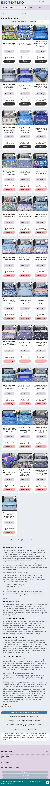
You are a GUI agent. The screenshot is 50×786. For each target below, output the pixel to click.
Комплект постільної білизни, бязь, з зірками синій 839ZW (25, 387)
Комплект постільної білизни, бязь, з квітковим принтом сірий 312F (9, 515)
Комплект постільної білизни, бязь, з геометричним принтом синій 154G (40, 430)
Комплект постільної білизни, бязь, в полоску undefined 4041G (41, 301)
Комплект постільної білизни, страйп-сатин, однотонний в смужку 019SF (24, 301)
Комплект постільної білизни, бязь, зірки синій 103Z (41, 344)
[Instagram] (23, 2)
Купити (9, 61)
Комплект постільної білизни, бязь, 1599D (41, 172)
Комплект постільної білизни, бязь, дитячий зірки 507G (9, 472)
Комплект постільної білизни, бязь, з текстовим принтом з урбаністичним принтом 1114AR (25, 472)
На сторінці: (33, 21)
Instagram (25, 775)
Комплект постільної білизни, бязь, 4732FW (41, 258)
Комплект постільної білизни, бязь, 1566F (25, 258)
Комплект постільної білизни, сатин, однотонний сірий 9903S (9, 87)
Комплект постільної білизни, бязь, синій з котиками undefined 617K (9, 301)
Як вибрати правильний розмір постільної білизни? (24, 720)
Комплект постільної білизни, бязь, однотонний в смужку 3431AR (25, 430)
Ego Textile (4, 14)
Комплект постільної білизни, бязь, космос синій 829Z (41, 130)
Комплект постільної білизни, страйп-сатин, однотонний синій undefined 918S (40, 44)
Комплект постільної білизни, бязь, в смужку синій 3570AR (9, 430)
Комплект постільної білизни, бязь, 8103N (25, 215)
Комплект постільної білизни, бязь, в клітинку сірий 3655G (9, 173)
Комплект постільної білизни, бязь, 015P (9, 44)
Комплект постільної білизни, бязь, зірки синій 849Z (25, 87)
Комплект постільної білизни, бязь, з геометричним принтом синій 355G (9, 344)
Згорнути (5, 704)
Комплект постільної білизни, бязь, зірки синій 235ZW (25, 344)
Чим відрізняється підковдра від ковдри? (24, 729)
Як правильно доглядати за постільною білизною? (24, 712)
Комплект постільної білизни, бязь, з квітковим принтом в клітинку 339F (41, 473)
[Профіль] (40, 2)
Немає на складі (9, 189)
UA (40, 7)
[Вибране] (43, 2)
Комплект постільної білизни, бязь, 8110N (41, 215)
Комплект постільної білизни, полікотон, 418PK (25, 173)
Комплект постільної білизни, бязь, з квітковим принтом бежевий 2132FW (9, 130)
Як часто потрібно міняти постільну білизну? (24, 716)
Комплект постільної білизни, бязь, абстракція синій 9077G (9, 387)
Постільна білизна (12, 14)
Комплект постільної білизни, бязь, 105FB (25, 44)
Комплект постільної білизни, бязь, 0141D (9, 215)
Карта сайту (25, 778)
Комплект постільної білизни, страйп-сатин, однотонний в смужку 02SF (40, 87)
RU (36, 7)
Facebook (25, 772)
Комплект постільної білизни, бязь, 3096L (9, 258)
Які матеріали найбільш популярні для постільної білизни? (24, 725)
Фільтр (14, 21)
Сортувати (22, 21)
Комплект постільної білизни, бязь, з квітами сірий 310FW (40, 387)
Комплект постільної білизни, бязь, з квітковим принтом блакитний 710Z (25, 130)
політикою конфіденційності (8, 783)
